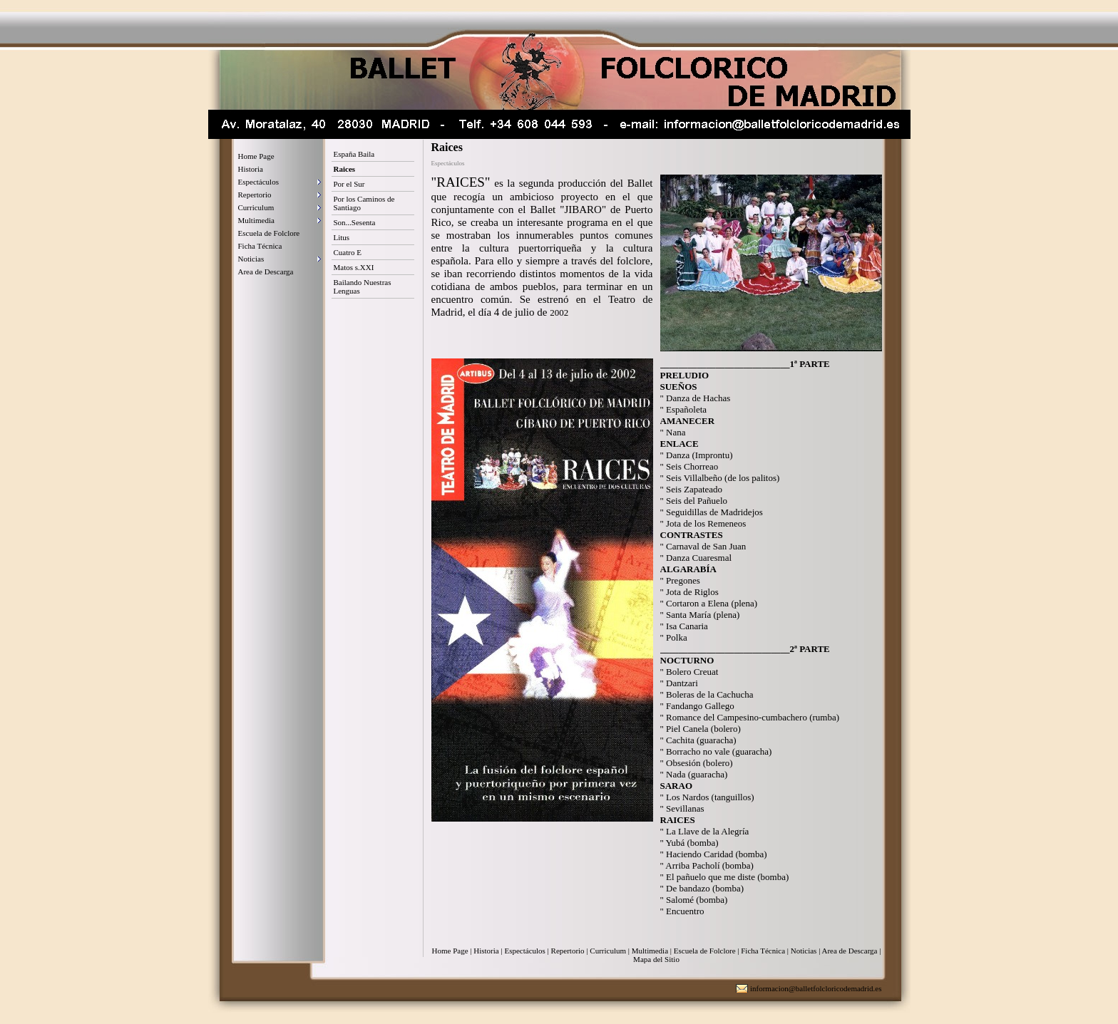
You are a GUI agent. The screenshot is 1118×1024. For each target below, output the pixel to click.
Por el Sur (349, 184)
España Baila (354, 154)
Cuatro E (347, 252)
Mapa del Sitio (656, 959)
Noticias (251, 258)
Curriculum (256, 207)
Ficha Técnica (260, 246)
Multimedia (256, 220)
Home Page (256, 156)
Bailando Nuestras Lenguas (362, 286)
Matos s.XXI (354, 267)
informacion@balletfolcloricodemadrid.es (816, 988)
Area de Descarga (266, 271)
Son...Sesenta (355, 222)
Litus (342, 237)
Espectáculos (258, 181)
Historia (250, 169)
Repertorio (255, 194)
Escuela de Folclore (269, 233)
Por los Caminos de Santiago (364, 203)
